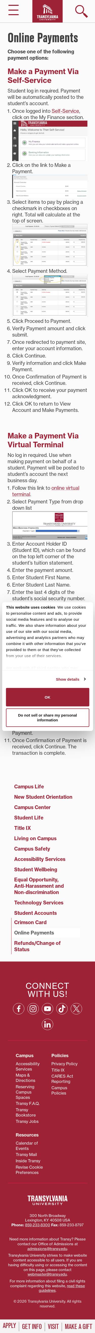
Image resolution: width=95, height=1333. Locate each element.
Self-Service (65, 111)
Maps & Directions (25, 1078)
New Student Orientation (43, 797)
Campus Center (32, 807)
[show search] (81, 11)
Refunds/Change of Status (37, 946)
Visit (53, 1326)
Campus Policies (59, 1090)
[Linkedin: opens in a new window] (47, 1024)
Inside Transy (28, 1160)
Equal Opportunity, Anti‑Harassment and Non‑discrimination (39, 886)
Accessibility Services (39, 859)
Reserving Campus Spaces (25, 1092)
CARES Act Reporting (62, 1079)
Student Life (28, 818)
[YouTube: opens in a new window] (47, 1008)
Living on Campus (35, 838)
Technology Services (38, 903)
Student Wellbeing (35, 870)
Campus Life (29, 787)
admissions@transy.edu (47, 1249)
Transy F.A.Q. (28, 1103)
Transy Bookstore (26, 1112)
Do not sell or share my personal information (47, 717)
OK (47, 697)
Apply (9, 1325)
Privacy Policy (64, 1063)
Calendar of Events (27, 1146)
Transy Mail (26, 1154)
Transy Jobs (27, 1121)
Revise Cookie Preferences (29, 1170)
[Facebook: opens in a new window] (18, 1008)
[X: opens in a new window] (76, 1008)
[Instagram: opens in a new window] (33, 1008)
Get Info (32, 1326)
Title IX (22, 828)
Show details (68, 679)
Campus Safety (32, 849)
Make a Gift (78, 1326)
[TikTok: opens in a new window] (62, 1008)
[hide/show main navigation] (13, 10)
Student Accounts (35, 913)
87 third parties (46, 668)
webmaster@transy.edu (47, 1274)
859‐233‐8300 (37, 1225)
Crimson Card (30, 922)
